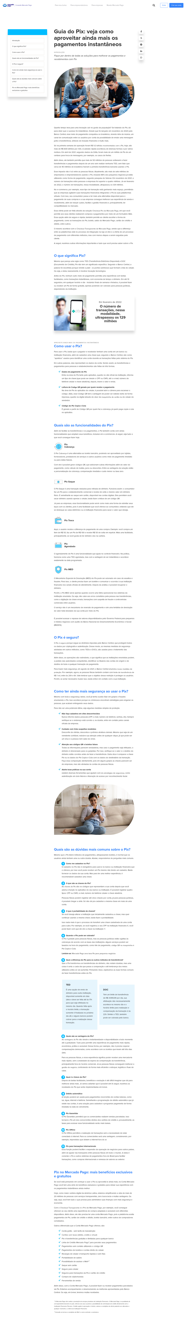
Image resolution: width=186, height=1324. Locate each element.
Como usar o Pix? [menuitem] (18, 53)
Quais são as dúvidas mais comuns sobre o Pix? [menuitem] (27, 81)
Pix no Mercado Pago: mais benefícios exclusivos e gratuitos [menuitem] (26, 89)
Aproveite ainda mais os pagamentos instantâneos (76, 343)
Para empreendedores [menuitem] (79, 5)
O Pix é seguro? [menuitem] (17, 65)
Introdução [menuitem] (16, 41)
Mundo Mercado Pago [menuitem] (115, 5)
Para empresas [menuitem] (97, 5)
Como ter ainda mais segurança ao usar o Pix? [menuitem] (27, 72)
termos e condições (68, 1312)
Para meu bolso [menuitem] (61, 5)
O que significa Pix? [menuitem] (19, 47)
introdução (59, 52)
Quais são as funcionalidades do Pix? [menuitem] (25, 59)
